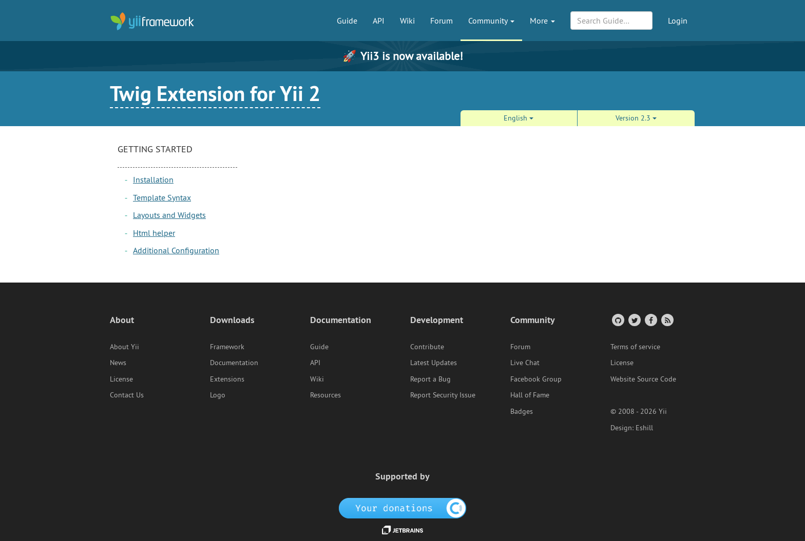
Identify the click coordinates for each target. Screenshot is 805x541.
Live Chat (525, 362)
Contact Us (127, 394)
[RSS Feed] (667, 320)
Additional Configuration (176, 250)
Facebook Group (536, 379)
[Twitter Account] (634, 320)
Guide (347, 20)
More (542, 20)
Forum (441, 20)
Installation (153, 179)
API (379, 20)
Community (491, 20)
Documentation (234, 362)
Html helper (154, 233)
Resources (325, 394)
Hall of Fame (529, 394)
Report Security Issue (442, 394)
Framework (227, 346)
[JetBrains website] (402, 529)
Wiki (407, 20)
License (121, 379)
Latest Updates (433, 362)
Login (677, 20)
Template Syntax (162, 197)
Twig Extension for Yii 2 (215, 93)
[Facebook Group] (650, 320)
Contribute (427, 346)
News (118, 362)
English (518, 118)
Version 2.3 (636, 118)
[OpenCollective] (403, 507)
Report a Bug (430, 379)
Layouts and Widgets (169, 215)
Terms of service (635, 346)
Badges (521, 411)
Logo (217, 394)
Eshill (644, 427)
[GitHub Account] (617, 320)
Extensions (227, 379)
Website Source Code (643, 379)
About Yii (124, 346)
